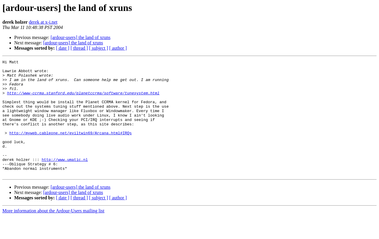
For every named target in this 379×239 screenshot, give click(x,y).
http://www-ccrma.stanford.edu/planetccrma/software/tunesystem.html (83, 100)
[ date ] (62, 48)
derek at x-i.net (43, 22)
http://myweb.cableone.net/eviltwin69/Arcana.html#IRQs (70, 148)
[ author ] (118, 48)
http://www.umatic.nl (65, 180)
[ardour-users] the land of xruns (80, 37)
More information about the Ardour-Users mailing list (53, 233)
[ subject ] (98, 48)
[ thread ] (79, 48)
